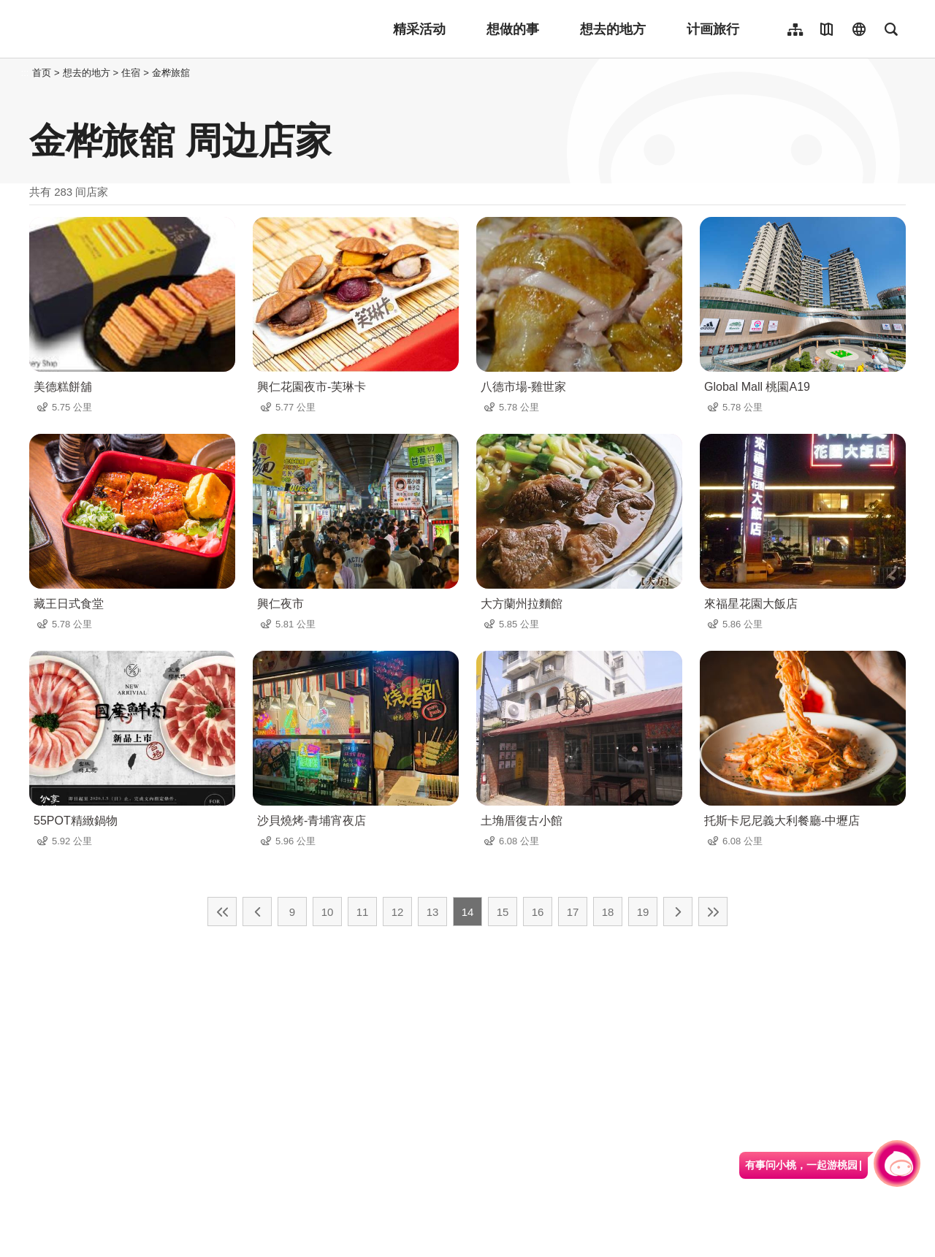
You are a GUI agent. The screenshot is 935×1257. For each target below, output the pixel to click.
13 (433, 912)
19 (643, 912)
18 (608, 912)
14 (468, 912)
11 (362, 912)
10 (327, 912)
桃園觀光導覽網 (125, 29)
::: (25, 72)
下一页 (677, 911)
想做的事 (512, 29)
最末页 (713, 911)
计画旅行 (713, 29)
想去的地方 (613, 29)
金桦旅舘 (171, 72)
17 (573, 912)
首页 (41, 72)
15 (503, 912)
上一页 (257, 911)
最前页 (222, 911)
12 (398, 912)
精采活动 (419, 29)
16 (538, 912)
